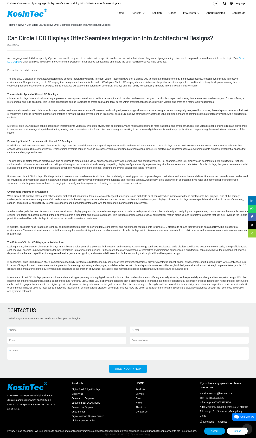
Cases (172, 12)
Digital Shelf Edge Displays (86, 389)
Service (140, 393)
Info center (189, 13)
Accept (213, 431)
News (21, 24)
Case (138, 398)
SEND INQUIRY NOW (128, 368)
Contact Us (238, 12)
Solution (157, 12)
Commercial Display (82, 407)
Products (136, 13)
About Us (141, 407)
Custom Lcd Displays (83, 398)
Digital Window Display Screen (88, 416)
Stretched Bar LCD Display (86, 402)
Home (120, 12)
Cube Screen (79, 411)
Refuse (237, 431)
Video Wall (77, 393)
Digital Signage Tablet (83, 420)
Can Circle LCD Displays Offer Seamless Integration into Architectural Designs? (69, 24)
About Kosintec (215, 12)
